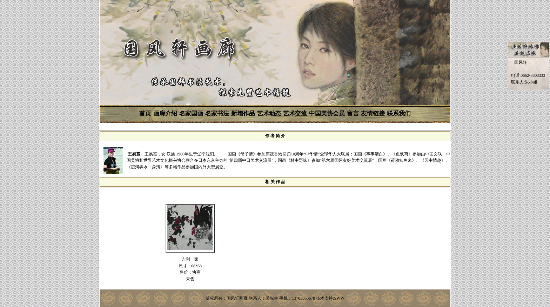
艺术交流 (295, 113)
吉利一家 (190, 259)
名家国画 (191, 113)
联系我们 (399, 113)
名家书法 (217, 113)
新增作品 (243, 113)
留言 (353, 113)
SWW (339, 298)
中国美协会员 (327, 113)
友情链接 (373, 113)
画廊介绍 (165, 113)
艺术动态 (269, 113)
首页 (145, 113)
